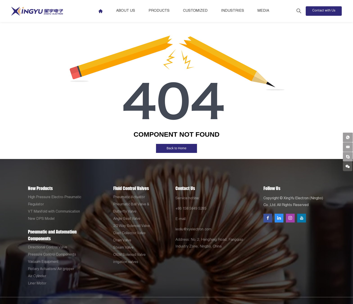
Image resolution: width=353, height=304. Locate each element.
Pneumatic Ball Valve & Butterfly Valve (131, 208)
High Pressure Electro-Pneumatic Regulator (54, 201)
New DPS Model (41, 219)
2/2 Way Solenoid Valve (131, 226)
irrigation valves (125, 262)
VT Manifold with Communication (54, 212)
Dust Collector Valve (129, 233)
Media (270, 11)
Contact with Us (323, 10)
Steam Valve (123, 248)
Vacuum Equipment (43, 262)
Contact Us (185, 188)
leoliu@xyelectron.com (193, 229)
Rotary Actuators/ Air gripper (51, 269)
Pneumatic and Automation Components (52, 235)
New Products (40, 188)
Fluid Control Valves (131, 188)
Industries (238, 11)
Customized (201, 11)
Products (165, 11)
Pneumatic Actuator (129, 197)
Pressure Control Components (52, 255)
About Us (131, 11)
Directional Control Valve (47, 248)
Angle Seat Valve (126, 219)
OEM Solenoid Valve (129, 255)
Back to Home (176, 148)
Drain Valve (122, 241)
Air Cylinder (37, 276)
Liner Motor (37, 284)
